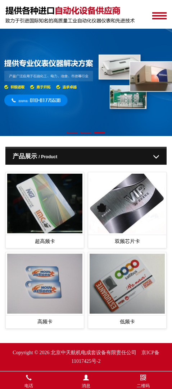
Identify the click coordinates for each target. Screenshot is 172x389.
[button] (72, 132)
